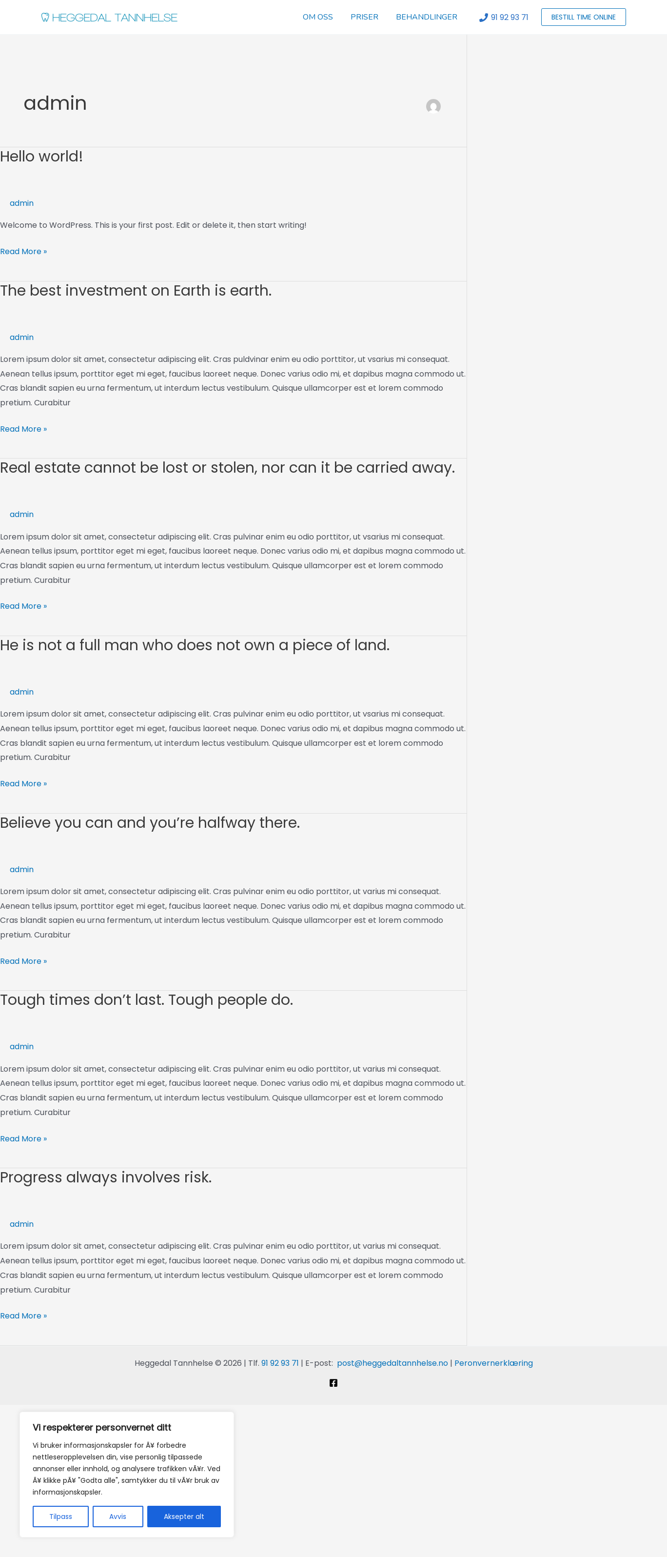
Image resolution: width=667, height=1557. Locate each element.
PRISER (367, 17)
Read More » (23, 250)
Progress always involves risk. (106, 1177)
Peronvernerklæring (493, 1363)
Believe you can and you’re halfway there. (150, 823)
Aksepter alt (184, 1516)
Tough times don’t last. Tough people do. (146, 1000)
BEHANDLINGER (427, 17)
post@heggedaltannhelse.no (392, 1363)
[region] (127, 1474)
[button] (583, 17)
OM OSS (323, 17)
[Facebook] (333, 1382)
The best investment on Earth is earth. (136, 290)
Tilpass (60, 1516)
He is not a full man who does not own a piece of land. (195, 645)
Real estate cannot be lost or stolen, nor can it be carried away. (227, 468)
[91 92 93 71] (503, 17)
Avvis (117, 1516)
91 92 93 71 (280, 1363)
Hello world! (41, 156)
